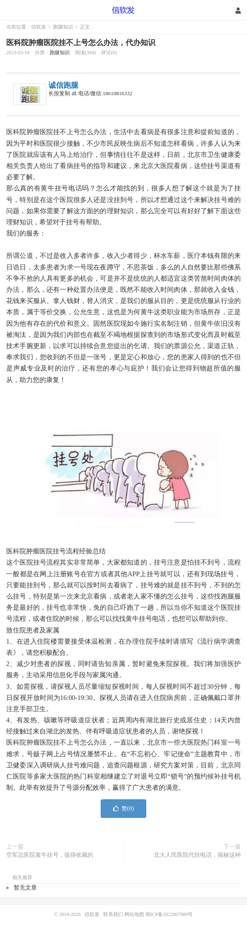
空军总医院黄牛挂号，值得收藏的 (49, 855)
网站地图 (134, 914)
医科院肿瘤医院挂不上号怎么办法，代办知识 (80, 42)
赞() (123, 808)
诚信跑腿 (63, 85)
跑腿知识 (63, 27)
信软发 (124, 10)
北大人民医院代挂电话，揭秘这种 (197, 855)
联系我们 (113, 914)
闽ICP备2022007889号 (169, 914)
